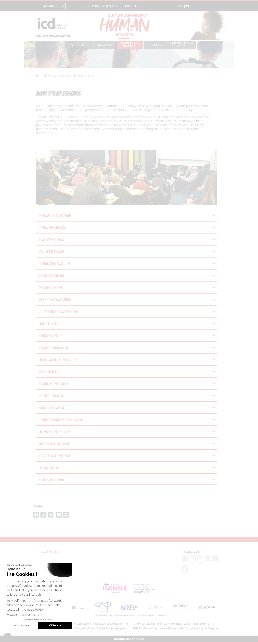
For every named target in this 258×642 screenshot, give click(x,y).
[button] (7, 636)
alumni (93, 6)
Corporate (109, 6)
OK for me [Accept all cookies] (55, 625)
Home (40, 75)
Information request (129, 639)
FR (188, 6)
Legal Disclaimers (125, 615)
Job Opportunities (146, 615)
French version (48, 551)
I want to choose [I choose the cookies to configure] (20, 625)
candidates (129, 6)
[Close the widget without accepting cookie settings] (19, 565)
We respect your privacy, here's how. (23, 615)
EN (180, 6)
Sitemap (161, 615)
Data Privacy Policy (104, 615)
